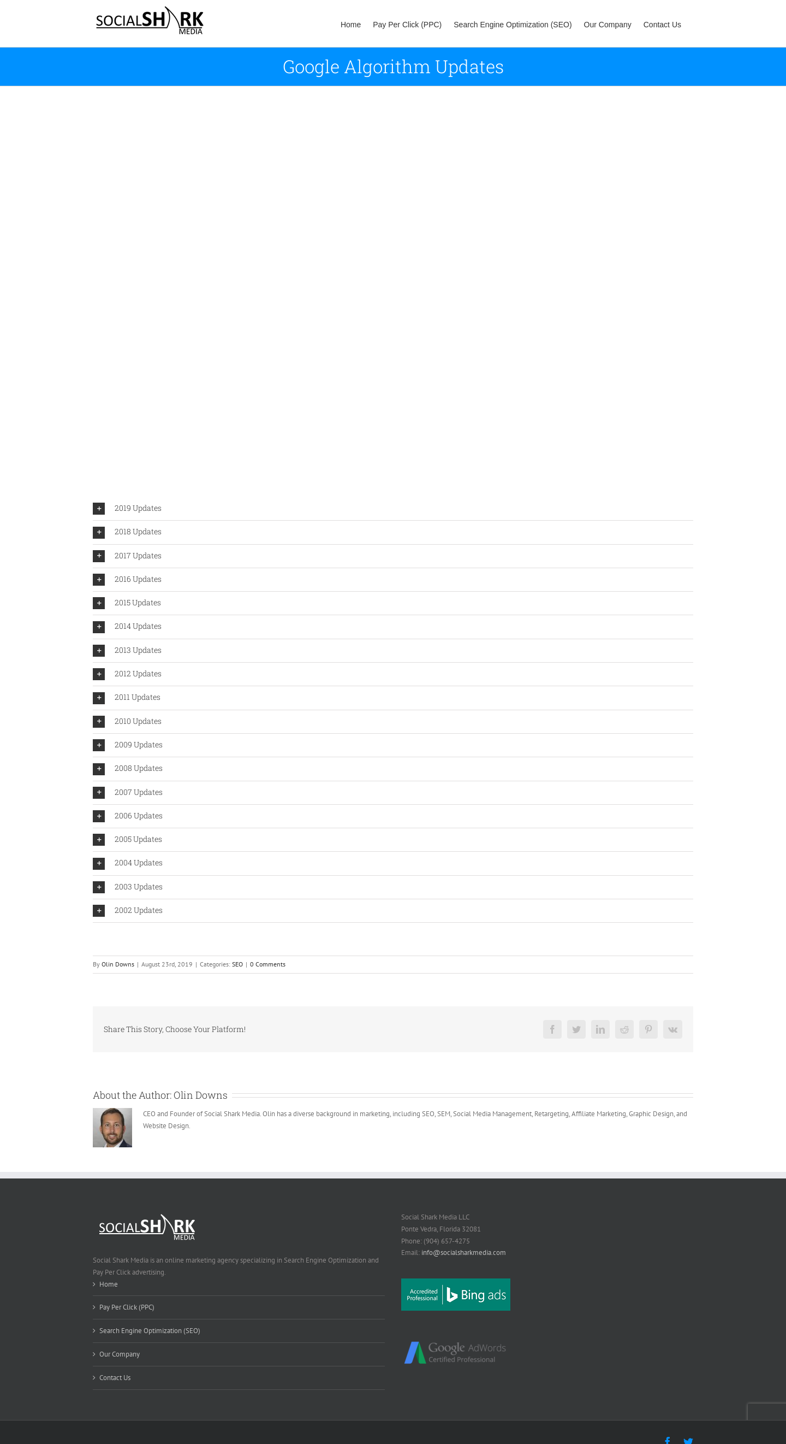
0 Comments (267, 964)
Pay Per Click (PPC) (126, 1307)
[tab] (393, 508)
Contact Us (114, 1377)
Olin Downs (118, 964)
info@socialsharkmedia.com (463, 1252)
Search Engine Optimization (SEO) (149, 1330)
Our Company (119, 1354)
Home (108, 1284)
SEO (237, 964)
